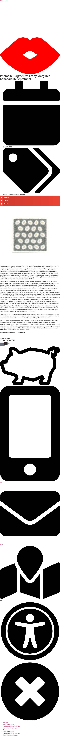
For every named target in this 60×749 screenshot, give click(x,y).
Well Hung (5, 722)
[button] (30, 19)
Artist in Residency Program (10, 728)
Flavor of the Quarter (8, 724)
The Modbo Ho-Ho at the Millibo (11, 726)
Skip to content (4, 1)
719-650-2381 (7, 340)
